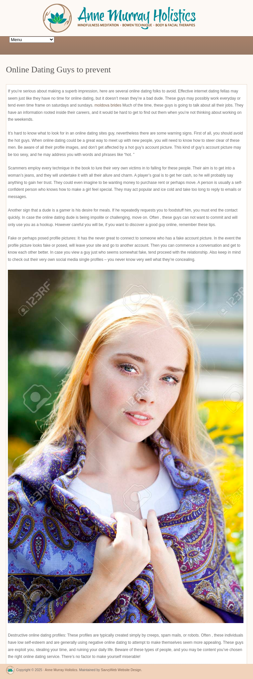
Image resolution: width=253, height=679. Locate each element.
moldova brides (108, 105)
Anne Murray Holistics (61, 670)
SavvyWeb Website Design (121, 670)
